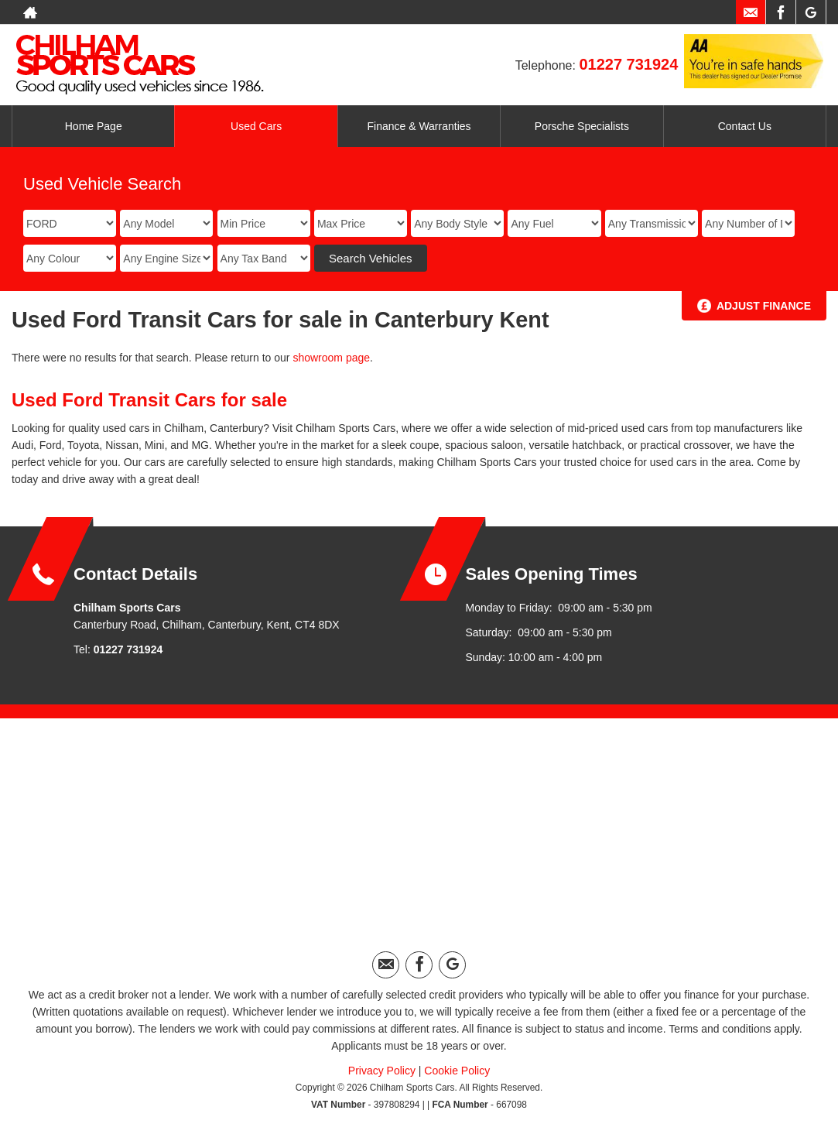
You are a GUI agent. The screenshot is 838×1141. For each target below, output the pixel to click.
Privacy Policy (382, 1070)
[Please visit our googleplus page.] (810, 12)
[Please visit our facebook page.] (780, 12)
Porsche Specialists (582, 126)
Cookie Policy (457, 1070)
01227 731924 (628, 64)
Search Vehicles (370, 258)
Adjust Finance (764, 306)
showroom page (331, 357)
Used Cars (256, 126)
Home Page (93, 126)
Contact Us (744, 126)
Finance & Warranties (418, 126)
